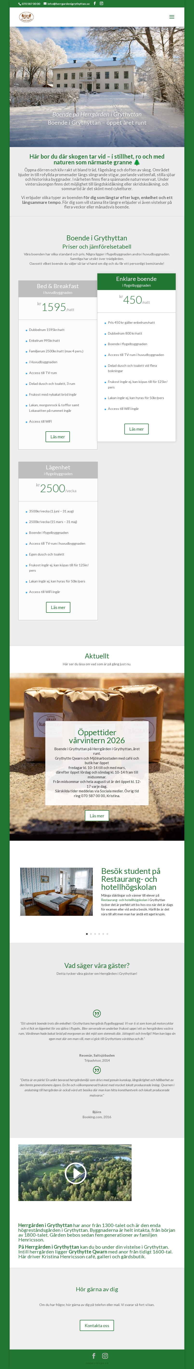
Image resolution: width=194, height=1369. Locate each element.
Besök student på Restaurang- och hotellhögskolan (131, 878)
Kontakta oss (97, 1325)
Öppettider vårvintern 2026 (97, 736)
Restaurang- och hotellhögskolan (124, 900)
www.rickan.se (97, 1363)
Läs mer (57, 436)
